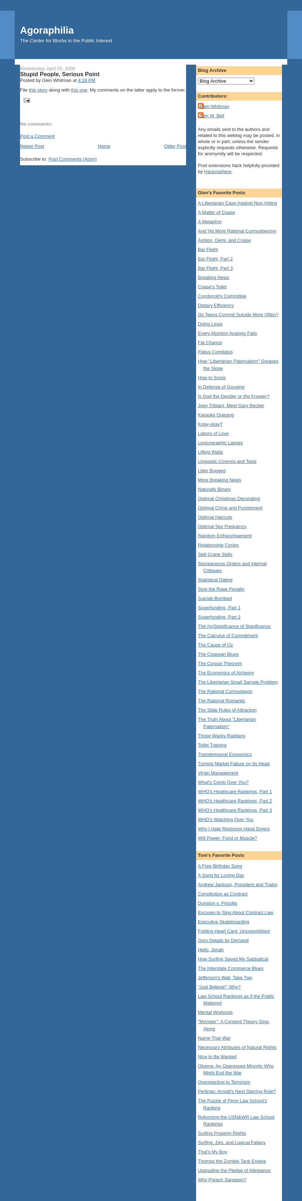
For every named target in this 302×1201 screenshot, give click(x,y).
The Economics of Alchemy (226, 672)
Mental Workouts (215, 1012)
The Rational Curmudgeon (225, 691)
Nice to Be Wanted (217, 1056)
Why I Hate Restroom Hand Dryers (234, 828)
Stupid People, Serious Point (59, 74)
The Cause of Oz (215, 645)
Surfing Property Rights (222, 1133)
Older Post (175, 146)
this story (38, 90)
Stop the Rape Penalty (221, 589)
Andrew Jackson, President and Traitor (238, 884)
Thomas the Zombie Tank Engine (232, 1161)
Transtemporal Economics (225, 754)
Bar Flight (208, 249)
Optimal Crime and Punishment (230, 508)
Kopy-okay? (210, 424)
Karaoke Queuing (216, 415)
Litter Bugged (211, 470)
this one (79, 90)
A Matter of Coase (216, 212)
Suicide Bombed (215, 598)
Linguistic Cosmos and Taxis (227, 461)
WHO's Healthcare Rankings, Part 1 (235, 791)
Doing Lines (210, 324)
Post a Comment (37, 136)
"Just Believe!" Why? (219, 987)
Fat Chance (210, 342)
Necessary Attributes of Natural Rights (237, 1047)
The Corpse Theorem (220, 663)
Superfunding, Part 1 (219, 607)
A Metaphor (210, 221)
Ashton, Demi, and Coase (224, 240)
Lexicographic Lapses (220, 442)
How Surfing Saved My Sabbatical (233, 959)
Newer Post (32, 146)
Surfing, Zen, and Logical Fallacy (232, 1142)
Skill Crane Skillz (215, 554)
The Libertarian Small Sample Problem (238, 682)
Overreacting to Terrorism (224, 1082)
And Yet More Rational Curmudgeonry (237, 231)
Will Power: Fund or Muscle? (227, 838)
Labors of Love (213, 433)
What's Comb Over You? (223, 782)
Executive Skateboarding (223, 921)
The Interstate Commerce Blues (231, 968)
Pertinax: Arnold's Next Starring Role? (237, 1091)
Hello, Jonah (211, 949)
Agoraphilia (47, 30)
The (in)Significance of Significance (234, 626)
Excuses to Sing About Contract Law (235, 912)
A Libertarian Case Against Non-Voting (237, 203)
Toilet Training (212, 745)
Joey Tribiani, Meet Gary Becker (231, 405)
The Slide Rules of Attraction (227, 710)
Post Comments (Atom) (73, 159)
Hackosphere (218, 171)
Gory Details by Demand (223, 940)
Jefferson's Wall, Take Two (225, 977)
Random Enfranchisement (225, 535)
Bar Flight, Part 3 (215, 268)
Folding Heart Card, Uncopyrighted (234, 931)
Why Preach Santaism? (222, 1179)
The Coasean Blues (218, 654)
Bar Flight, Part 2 (215, 259)
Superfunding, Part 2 (219, 617)
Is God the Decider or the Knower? (233, 396)
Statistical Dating (215, 579)
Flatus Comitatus (215, 352)
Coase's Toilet (212, 286)
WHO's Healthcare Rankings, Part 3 (235, 810)
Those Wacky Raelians (221, 735)
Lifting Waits (210, 452)
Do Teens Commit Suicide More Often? (238, 314)
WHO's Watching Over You (225, 819)
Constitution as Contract (223, 894)
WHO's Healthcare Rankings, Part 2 (235, 801)
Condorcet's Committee (222, 296)
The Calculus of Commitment (228, 635)
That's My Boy (212, 1151)
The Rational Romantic (221, 700)
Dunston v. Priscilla (217, 903)
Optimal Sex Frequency (222, 526)
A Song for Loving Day (221, 875)
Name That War (214, 1038)
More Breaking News (219, 480)
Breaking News (213, 277)
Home (104, 146)
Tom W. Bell (212, 115)
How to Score (212, 377)
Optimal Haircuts (215, 517)
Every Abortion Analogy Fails (227, 333)
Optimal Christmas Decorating (229, 498)
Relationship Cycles (218, 545)
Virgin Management (218, 773)
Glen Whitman (214, 106)
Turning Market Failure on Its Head (233, 763)
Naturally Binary (214, 489)
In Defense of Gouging (221, 387)
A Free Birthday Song (220, 866)
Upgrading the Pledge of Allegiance (234, 1170)
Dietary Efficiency (216, 305)
